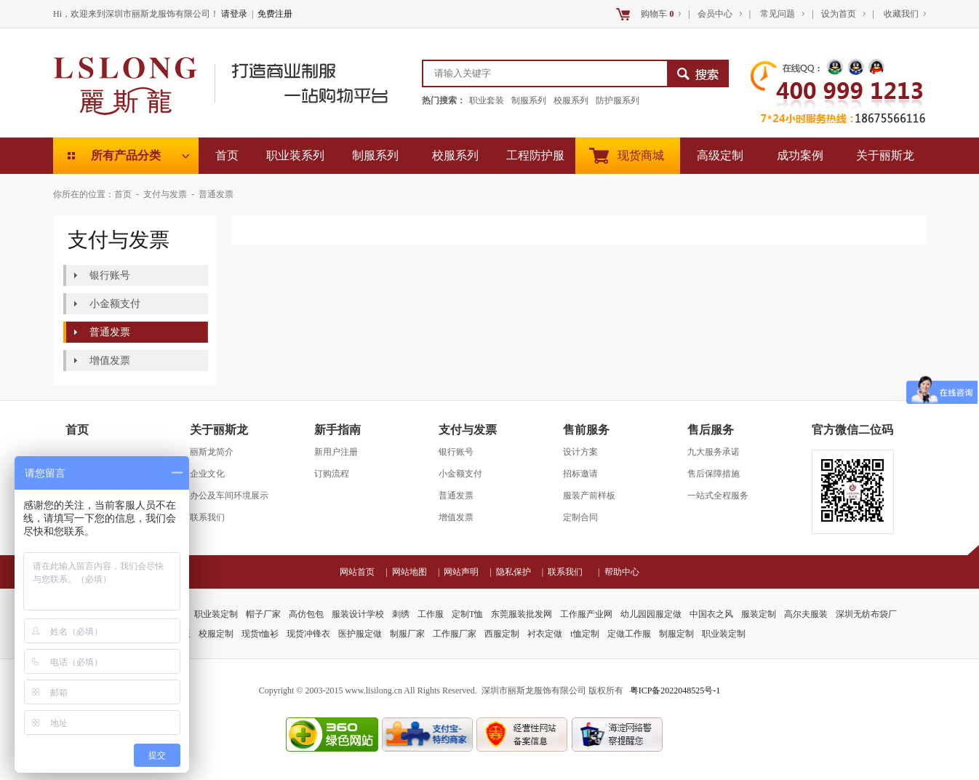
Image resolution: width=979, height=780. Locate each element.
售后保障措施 (713, 474)
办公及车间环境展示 (229, 495)
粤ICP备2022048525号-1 (675, 690)
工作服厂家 (454, 634)
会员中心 (716, 14)
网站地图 (414, 572)
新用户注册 (336, 452)
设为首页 (839, 14)
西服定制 (501, 634)
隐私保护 (518, 572)
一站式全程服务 (717, 495)
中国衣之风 (711, 614)
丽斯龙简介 (211, 452)
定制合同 (580, 517)
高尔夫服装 (806, 614)
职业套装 (486, 100)
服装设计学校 (358, 614)
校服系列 (571, 100)
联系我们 (207, 517)
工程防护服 (535, 155)
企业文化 (207, 474)
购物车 (657, 14)
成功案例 (800, 155)
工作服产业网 (586, 614)
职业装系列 (295, 155)
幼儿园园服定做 (651, 614)
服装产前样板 (589, 495)
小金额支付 (114, 303)
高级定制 (720, 155)
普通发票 (216, 194)
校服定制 (216, 634)
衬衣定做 (544, 634)
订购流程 (331, 474)
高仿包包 (306, 614)
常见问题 (777, 14)
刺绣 (400, 614)
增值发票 (109, 360)
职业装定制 (216, 614)
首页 (227, 155)
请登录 (234, 14)
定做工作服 (629, 634)
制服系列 (528, 100)
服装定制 (758, 614)
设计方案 (580, 452)
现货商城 (641, 155)
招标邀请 (580, 474)
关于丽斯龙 (885, 155)
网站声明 (465, 572)
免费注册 (274, 14)
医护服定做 (360, 634)
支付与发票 (165, 194)
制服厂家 (407, 634)
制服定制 (676, 634)
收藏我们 (900, 14)
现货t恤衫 (260, 634)
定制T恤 (467, 614)
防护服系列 (617, 100)
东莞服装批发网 (521, 614)
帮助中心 (621, 572)
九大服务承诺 (713, 452)
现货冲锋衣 (308, 634)
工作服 (430, 614)
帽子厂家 (263, 614)
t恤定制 (584, 634)
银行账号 (109, 275)
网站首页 (361, 572)
